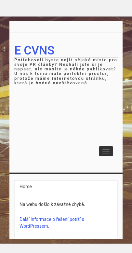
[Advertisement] (66, 134)
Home (26, 186)
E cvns (34, 50)
